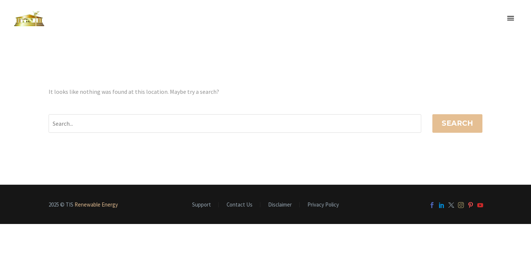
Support (201, 205)
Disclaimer (280, 205)
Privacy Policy (323, 205)
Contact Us (240, 205)
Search (457, 123)
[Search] (235, 123)
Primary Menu (510, 18)
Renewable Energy (96, 204)
